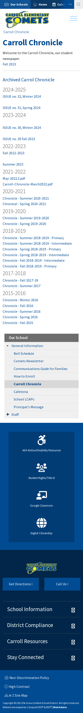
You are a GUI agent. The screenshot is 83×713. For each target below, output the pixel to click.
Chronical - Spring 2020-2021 (24, 204)
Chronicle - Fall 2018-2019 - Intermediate (34, 260)
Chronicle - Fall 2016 (18, 305)
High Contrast (19, 686)
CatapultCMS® (35, 707)
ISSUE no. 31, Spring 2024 (21, 107)
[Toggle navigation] (73, 19)
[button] (19, 4)
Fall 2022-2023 (13, 153)
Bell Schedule (24, 353)
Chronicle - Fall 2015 (18, 322)
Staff (15, 414)
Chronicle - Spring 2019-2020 (24, 223)
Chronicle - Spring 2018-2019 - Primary (32, 249)
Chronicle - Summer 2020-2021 (26, 198)
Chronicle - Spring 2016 (20, 317)
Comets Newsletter (29, 361)
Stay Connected (25, 657)
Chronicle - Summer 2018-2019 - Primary (33, 238)
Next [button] (66, 4)
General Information (27, 345)
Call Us (56, 586)
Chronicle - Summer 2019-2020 (26, 218)
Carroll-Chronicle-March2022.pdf (28, 184)
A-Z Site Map (15, 696)
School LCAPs (24, 399)
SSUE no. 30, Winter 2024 (22, 127)
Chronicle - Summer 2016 (22, 311)
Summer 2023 (13, 164)
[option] (15, 4)
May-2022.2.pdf (14, 178)
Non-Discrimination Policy (26, 678)
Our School (18, 337)
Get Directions (18, 586)
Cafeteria (21, 391)
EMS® (49, 707)
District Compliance (30, 625)
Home (43, 4)
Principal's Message (29, 407)
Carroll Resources (27, 641)
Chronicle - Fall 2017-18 (20, 280)
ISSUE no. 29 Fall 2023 (19, 139)
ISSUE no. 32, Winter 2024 (22, 96)
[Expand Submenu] (7, 345)
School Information (29, 609)
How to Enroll (24, 376)
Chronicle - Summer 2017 (22, 286)
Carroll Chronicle (16, 32)
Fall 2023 (9, 64)
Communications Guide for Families (41, 368)
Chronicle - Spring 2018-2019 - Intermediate (36, 255)
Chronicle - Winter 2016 (20, 300)
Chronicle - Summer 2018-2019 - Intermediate (37, 243)
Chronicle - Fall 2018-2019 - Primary (29, 266)
